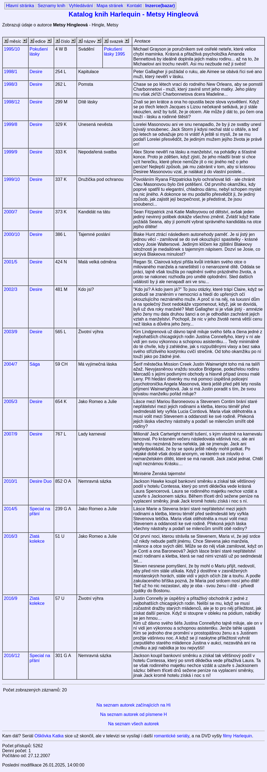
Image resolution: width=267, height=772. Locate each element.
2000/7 (10, 211)
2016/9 (10, 598)
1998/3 (10, 84)
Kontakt (134, 5)
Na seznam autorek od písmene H (133, 714)
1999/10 (12, 179)
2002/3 (10, 289)
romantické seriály (171, 736)
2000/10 (12, 234)
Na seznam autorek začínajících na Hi (133, 705)
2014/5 (10, 508)
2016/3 (10, 536)
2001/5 (10, 262)
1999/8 (10, 124)
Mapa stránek (110, 5)
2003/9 (10, 331)
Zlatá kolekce (37, 539)
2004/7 (10, 364)
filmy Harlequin (237, 736)
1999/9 (10, 152)
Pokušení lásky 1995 (114, 51)
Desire (36, 71)
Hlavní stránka (20, 5)
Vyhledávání (81, 5)
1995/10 (12, 49)
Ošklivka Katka (49, 736)
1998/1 (10, 71)
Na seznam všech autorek (133, 723)
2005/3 (10, 401)
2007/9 (10, 434)
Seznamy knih (51, 5)
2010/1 (10, 481)
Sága (35, 364)
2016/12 (12, 655)
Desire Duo (41, 481)
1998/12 (12, 102)
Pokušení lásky (39, 51)
